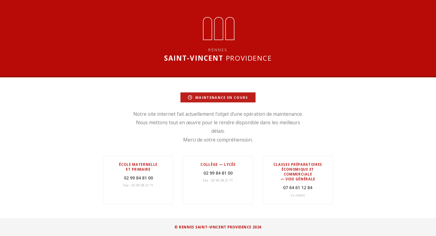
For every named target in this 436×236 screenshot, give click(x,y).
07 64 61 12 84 (297, 188)
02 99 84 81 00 (138, 178)
